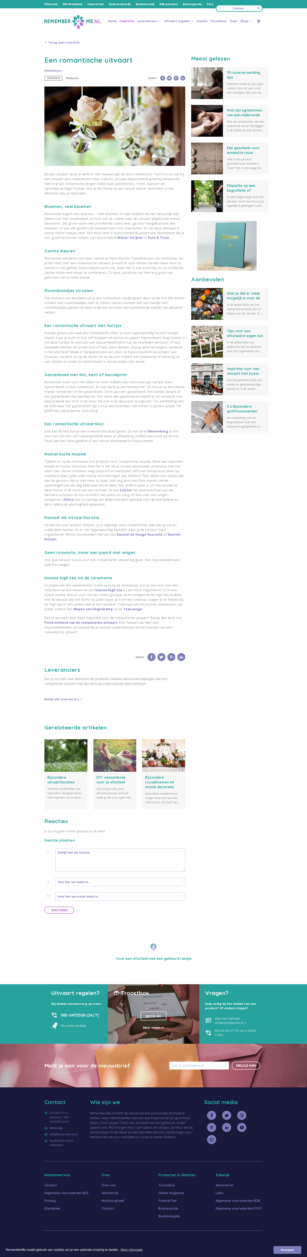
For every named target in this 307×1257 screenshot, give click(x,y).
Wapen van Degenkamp (93, 609)
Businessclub (145, 4)
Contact (50, 1185)
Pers (210, 4)
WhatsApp (56, 1128)
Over (233, 21)
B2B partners (168, 4)
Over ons (109, 1185)
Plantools (51, 4)
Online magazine (171, 1193)
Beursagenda (192, 4)
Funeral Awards (120, 4)
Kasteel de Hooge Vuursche (140, 534)
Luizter (126, 490)
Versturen (59, 910)
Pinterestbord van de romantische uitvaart (80, 622)
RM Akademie (73, 4)
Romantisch (52, 70)
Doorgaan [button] (287, 1249)
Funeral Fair (95, 4)
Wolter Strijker (130, 237)
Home (112, 21)
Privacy (50, 1200)
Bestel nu (153, 1016)
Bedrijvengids (169, 1216)
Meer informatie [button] (132, 1249)
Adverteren (224, 1185)
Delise (68, 499)
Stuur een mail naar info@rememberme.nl (230, 1020)
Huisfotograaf (113, 1200)
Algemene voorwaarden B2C (66, 1193)
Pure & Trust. (159, 237)
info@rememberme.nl (64, 1134)
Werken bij (110, 1193)
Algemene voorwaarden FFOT (239, 1208)
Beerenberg (158, 431)
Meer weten (153, 1027)
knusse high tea (108, 590)
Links (219, 1193)
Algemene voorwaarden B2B (238, 1200)
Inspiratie (127, 21)
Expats (202, 21)
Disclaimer (52, 1208)
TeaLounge (132, 609)
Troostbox (218, 21)
